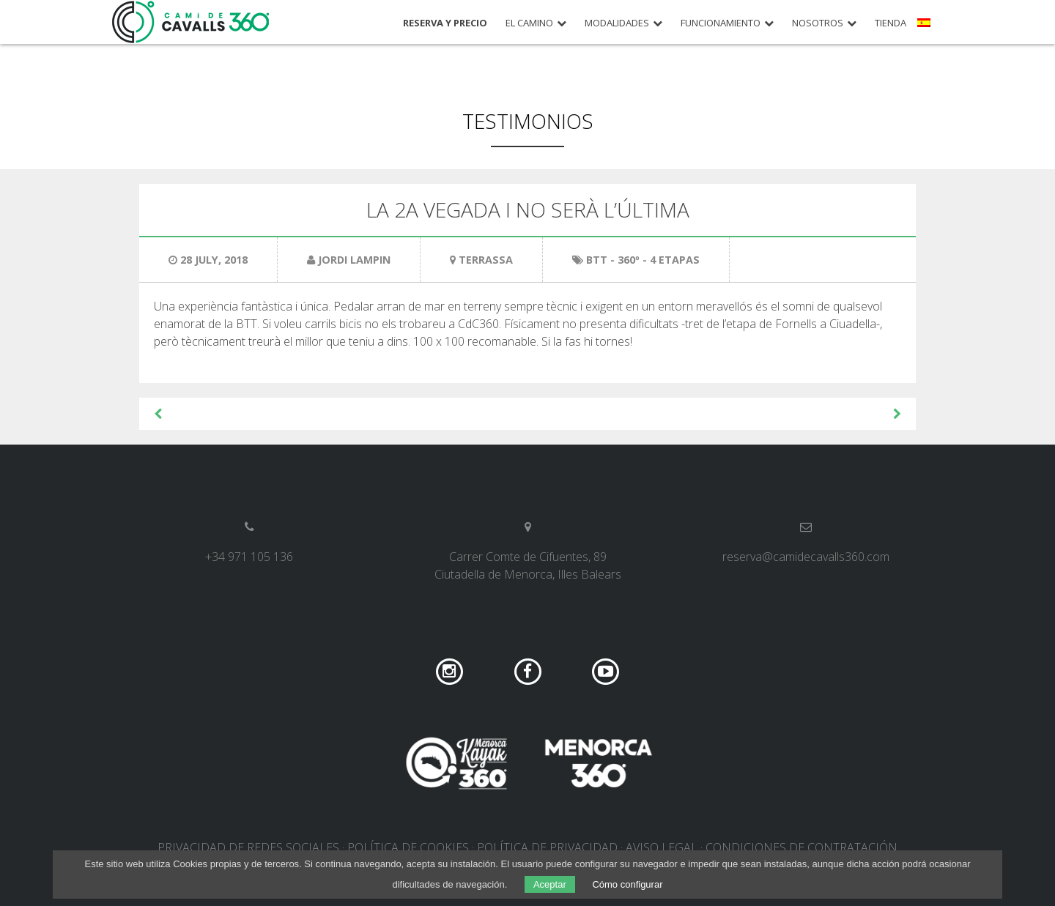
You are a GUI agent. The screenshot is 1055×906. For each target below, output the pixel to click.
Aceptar (549, 884)
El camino (529, 23)
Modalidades (617, 23)
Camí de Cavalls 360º (191, 22)
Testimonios (527, 121)
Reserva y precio (445, 23)
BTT (596, 260)
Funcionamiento (720, 23)
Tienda (890, 23)
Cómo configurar (627, 884)
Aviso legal (661, 847)
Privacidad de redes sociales (248, 847)
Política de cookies (408, 847)
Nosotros (817, 23)
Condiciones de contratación (801, 847)
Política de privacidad (547, 847)
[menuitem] (925, 28)
